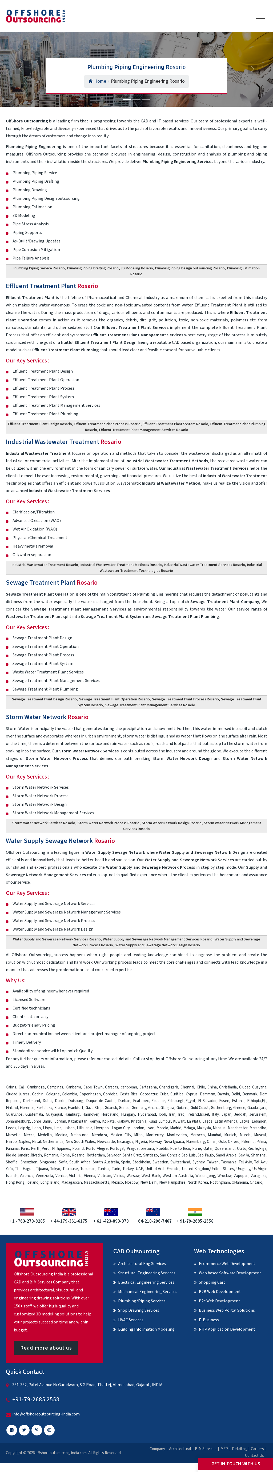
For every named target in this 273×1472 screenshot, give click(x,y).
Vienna (89, 1176)
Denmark (249, 1094)
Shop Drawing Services (138, 1310)
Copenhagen (90, 1094)
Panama (12, 1148)
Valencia (26, 1176)
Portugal (117, 1148)
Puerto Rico (180, 1148)
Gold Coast (200, 1108)
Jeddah (240, 1114)
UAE (139, 1169)
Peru (46, 1148)
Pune (196, 1148)
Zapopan (241, 1176)
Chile (201, 1087)
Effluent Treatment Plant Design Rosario (40, 424)
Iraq (181, 1114)
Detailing (239, 1449)
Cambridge (36, 1087)
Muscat (260, 1135)
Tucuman (87, 1169)
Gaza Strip (94, 1108)
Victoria (75, 1176)
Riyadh (36, 1155)
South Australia (106, 1162)
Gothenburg (221, 1108)
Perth (36, 1148)
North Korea (197, 1182)
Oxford (233, 1141)
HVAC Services (130, 1320)
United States (222, 1169)
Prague (133, 1148)
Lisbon (69, 1128)
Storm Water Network (47, 717)
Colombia (69, 1094)
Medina (61, 1135)
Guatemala (34, 1114)
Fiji (264, 1101)
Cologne (53, 1094)
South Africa (79, 1162)
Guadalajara (256, 1108)
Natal (36, 1141)
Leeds (11, 1128)
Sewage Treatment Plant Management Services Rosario (150, 705)
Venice (61, 1176)
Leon (36, 1128)
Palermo (248, 1141)
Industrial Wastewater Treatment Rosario (45, 565)
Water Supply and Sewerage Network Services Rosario (57, 939)
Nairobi (12, 1141)
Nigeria (141, 1141)
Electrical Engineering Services (146, 1282)
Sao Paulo (206, 1155)
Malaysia (204, 1128)
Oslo (222, 1141)
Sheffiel (12, 1162)
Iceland (32, 1182)
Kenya (95, 1121)
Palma (261, 1141)
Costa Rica (129, 1094)
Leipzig (24, 1128)
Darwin (223, 1094)
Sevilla (244, 1155)
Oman (211, 1141)
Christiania (228, 1087)
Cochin (37, 1094)
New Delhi (148, 1182)
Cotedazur (148, 1094)
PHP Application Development (227, 1329)
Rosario (78, 1155)
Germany (139, 1108)
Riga (262, 1148)
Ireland (193, 1114)
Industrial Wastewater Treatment (63, 441)
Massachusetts (96, 1182)
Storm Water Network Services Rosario (43, 823)
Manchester (237, 1128)
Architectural (180, 1449)
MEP (224, 1449)
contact (111, 1059)
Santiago (150, 1155)
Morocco (197, 1135)
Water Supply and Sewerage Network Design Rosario (157, 945)
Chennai (187, 1087)
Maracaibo (258, 1128)
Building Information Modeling (146, 1329)
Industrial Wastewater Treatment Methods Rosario (121, 565)
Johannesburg (18, 1121)
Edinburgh (175, 1101)
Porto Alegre (96, 1148)
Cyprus (192, 1094)
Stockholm (141, 1162)
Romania (51, 1155)
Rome (65, 1155)
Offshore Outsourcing (32, 955)
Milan (138, 1135)
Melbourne (80, 1135)
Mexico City (120, 1135)
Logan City (121, 1128)
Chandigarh (168, 1087)
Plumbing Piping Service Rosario (39, 268)
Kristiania (138, 1121)
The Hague (24, 1169)
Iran (172, 1114)
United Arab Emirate (162, 1169)
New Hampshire (172, 1182)
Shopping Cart (212, 1282)
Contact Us (254, 1455)
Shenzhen (29, 1162)
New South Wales (80, 1141)
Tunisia (103, 1169)
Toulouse (70, 1169)
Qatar (207, 1148)
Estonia (238, 1101)
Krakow (123, 1121)
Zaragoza (258, 1176)
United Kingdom (195, 1169)
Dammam (207, 1094)
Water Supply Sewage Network (60, 840)
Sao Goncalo (170, 1155)
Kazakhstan (77, 1121)
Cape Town (93, 1087)
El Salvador (207, 1101)
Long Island (49, 1182)
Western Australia (178, 1176)
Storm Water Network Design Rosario (172, 823)
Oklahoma (240, 1182)
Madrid (175, 1128)
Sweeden (160, 1162)
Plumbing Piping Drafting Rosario (93, 268)
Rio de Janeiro (18, 1155)
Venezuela (44, 1176)
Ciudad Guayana (252, 1087)
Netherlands (53, 1141)
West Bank (151, 1176)
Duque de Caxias (100, 1101)
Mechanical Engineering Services (147, 1292)
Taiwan (213, 1162)
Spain (125, 1162)
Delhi (235, 1094)
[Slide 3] (146, 99)
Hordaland (109, 1114)
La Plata (193, 1121)
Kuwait (179, 1121)
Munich (230, 1135)
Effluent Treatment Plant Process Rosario (107, 424)
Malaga (189, 1128)
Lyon (150, 1128)
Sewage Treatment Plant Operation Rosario (114, 699)
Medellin (45, 1135)
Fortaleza (44, 1108)
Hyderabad (147, 1114)
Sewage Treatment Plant (52, 582)
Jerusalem (257, 1114)
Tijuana (42, 1169)
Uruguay (243, 1169)
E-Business (209, 1320)
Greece (239, 1108)
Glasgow (167, 1108)
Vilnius (119, 1176)
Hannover (90, 1114)
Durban (124, 1101)
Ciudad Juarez (18, 1094)
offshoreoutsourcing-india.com (61, 1453)
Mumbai (214, 1135)
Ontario (256, 1182)
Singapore (48, 1162)
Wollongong (205, 1176)
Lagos (207, 1121)
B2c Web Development (219, 1301)
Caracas (111, 1087)
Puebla (162, 1148)
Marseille (13, 1135)
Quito (241, 1148)
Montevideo (177, 1135)
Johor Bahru (42, 1121)
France (60, 1108)
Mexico (117, 1182)
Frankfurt (75, 1108)
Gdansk (111, 1108)
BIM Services (205, 1449)
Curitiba (176, 1094)
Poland (78, 1148)
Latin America (226, 1121)
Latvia (244, 1121)
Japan (226, 1114)
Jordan (60, 1121)
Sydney (198, 1162)
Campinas (55, 1087)
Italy (215, 1114)
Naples (24, 1141)
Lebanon (259, 1121)
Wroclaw (224, 1176)
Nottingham (220, 1182)
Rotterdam (96, 1155)
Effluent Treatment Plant (52, 286)
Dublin (60, 1101)
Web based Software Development (230, 1273)
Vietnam (104, 1176)
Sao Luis (189, 1155)
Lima (57, 1128)
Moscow (131, 1182)
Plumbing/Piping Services (142, 1301)
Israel (204, 1114)
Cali (22, 1087)
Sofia (63, 1162)
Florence (27, 1108)
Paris (25, 1148)
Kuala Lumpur (159, 1121)
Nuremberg (195, 1141)
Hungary (128, 1114)
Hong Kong (15, 1182)
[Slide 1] (127, 99)
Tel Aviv (245, 1162)
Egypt (190, 1101)
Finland (12, 1108)
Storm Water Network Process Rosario (108, 823)
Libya (47, 1128)
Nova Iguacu (173, 1141)
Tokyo (55, 1169)
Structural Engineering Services (146, 1273)
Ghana (153, 1108)
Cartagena (148, 1087)
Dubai (47, 1101)
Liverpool (102, 1128)
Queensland (225, 1148)
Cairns (11, 1087)
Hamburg (72, 1114)
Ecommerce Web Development (227, 1264)
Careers (257, 1449)
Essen (224, 1101)
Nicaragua (125, 1141)
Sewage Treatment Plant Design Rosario (44, 699)
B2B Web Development (220, 1292)
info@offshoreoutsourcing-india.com (46, 1414)
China (212, 1087)
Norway (155, 1141)
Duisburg (75, 1101)
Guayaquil (54, 1114)
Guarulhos (14, 1114)
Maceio (162, 1128)
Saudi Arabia (226, 1155)
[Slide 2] (136, 99)
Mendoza (99, 1135)
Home (97, 81)
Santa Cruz (132, 1155)
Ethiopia (254, 1101)
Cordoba (110, 1094)
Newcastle (106, 1141)
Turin (116, 1169)
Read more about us (46, 1348)
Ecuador (158, 1101)
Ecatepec (141, 1101)
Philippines (61, 1148)
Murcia (245, 1135)
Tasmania (228, 1162)
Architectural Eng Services (142, 1264)
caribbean (129, 1087)
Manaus (219, 1128)
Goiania (182, 1108)
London (137, 1128)
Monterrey (154, 1135)
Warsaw (133, 1176)
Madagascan (71, 1182)
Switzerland (180, 1162)
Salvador (114, 1155)
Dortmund (31, 1101)
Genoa (124, 1108)
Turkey (128, 1169)
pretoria (147, 1148)
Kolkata (108, 1121)
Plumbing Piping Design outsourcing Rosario (190, 268)
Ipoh (162, 1114)
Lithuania (84, 1128)
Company (157, 1449)
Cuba (164, 1094)
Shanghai (258, 1155)
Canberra (73, 1087)
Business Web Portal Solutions (227, 1310)
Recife (252, 1148)
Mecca (29, 1135)
